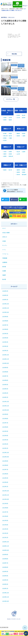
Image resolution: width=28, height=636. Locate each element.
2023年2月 (5, 444)
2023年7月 (5, 423)
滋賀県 (4, 156)
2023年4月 (5, 435)
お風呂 (4, 241)
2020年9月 (5, 554)
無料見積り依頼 (17, 4)
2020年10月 (5, 550)
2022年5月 (5, 478)
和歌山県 (11, 156)
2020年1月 (5, 588)
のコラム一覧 (10, 99)
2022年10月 (5, 457)
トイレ (4, 249)
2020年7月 (5, 563)
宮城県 (4, 120)
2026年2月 (5, 295)
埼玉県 (4, 140)
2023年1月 (5, 448)
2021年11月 (5, 495)
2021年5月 (5, 520)
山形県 (10, 117)
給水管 (4, 279)
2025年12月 (5, 304)
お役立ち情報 (5, 232)
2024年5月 (5, 384)
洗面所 (4, 275)
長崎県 (18, 172)
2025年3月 (5, 342)
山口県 (18, 154)
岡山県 (18, 151)
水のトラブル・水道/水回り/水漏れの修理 (11, 8)
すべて (4, 228)
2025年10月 (5, 312)
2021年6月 (5, 516)
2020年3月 (5, 580)
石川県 (18, 117)
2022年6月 (5, 474)
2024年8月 (5, 372)
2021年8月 (5, 508)
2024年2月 (5, 393)
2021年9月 (5, 503)
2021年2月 (5, 533)
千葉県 (10, 138)
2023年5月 (5, 431)
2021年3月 (5, 529)
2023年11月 (5, 406)
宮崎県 (23, 172)
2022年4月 (5, 482)
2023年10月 (5, 410)
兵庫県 (10, 151)
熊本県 (18, 174)
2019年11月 (5, 597)
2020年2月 (5, 584)
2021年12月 (5, 491)
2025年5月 (5, 333)
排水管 (4, 266)
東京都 (4, 133)
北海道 (4, 117)
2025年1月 (5, 350)
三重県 (23, 135)
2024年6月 (5, 380)
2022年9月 (5, 461)
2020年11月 (5, 546)
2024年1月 (5, 397)
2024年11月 (5, 359)
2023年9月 (5, 414)
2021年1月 (5, 537)
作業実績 (4, 258)
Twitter (5, 199)
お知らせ (4, 237)
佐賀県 (23, 170)
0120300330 (4, 627)
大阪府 (4, 151)
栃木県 (10, 135)
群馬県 (4, 138)
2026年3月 (5, 291)
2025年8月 (5, 321)
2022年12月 (5, 452)
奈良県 (10, 154)
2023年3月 (5, 440)
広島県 (23, 151)
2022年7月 (5, 469)
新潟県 (18, 115)
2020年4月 (5, 576)
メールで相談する (23, 217)
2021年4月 (5, 525)
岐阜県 (18, 135)
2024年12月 (5, 355)
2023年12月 (5, 401)
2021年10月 (5, 499)
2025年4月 (5, 338)
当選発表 (4, 262)
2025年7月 (5, 325)
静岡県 (18, 133)
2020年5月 (5, 571)
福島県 (10, 120)
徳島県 (4, 170)
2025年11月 (5, 308)
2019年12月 (5, 593)
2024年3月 (5, 389)
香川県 (10, 170)
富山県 (23, 115)
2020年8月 (5, 559)
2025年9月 (5, 316)
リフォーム (5, 254)
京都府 (4, 154)
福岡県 (18, 170)
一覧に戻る (14, 54)
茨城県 (10, 133)
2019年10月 (5, 601)
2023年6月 (5, 427)
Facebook (14, 199)
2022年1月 (5, 486)
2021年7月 (5, 512)
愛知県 (23, 133)
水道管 (4, 271)
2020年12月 (5, 542)
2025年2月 (5, 346)
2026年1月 (5, 299)
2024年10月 (5, 363)
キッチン (4, 245)
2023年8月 (5, 418)
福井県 (23, 117)
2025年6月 (5, 329)
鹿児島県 (24, 174)
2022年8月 (5, 465)
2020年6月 (5, 567)
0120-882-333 (13, 216)
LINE (22, 199)
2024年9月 (5, 367)
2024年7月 (5, 376)
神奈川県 (5, 135)
